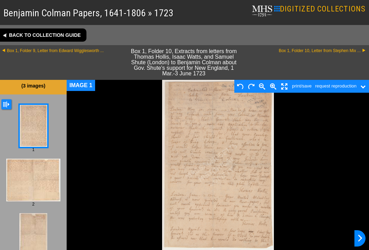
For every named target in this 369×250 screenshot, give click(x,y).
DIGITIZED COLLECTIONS (320, 9)
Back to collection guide (45, 35)
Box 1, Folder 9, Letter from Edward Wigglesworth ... (55, 51)
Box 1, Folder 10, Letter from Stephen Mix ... (320, 51)
